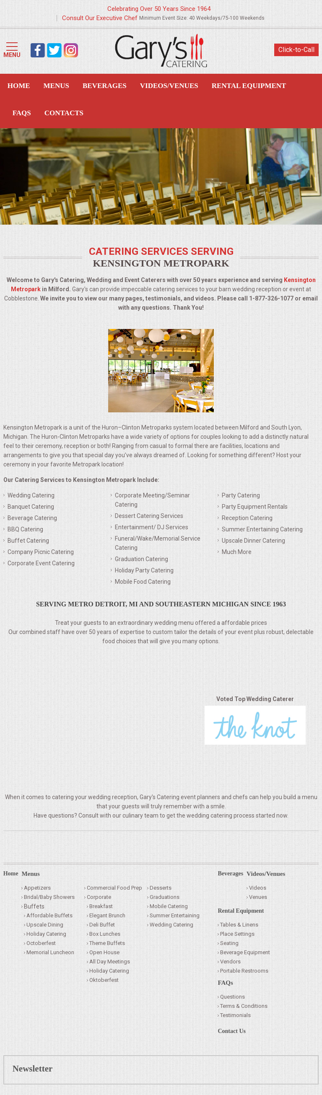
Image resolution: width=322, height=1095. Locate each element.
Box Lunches (104, 934)
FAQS (22, 113)
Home (19, 86)
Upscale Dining (44, 925)
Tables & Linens (239, 925)
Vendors (230, 961)
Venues (258, 897)
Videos (257, 888)
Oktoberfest (104, 980)
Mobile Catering (169, 906)
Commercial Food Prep (114, 888)
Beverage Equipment (245, 952)
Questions (232, 997)
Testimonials (235, 1015)
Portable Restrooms (244, 971)
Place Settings (237, 934)
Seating (229, 943)
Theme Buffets (107, 943)
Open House (104, 952)
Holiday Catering (46, 934)
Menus (56, 86)
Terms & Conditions (243, 1006)
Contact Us (232, 1031)
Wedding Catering (171, 925)
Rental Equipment (249, 86)
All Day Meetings (109, 961)
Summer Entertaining (175, 915)
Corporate (99, 897)
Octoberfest (41, 943)
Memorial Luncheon (50, 952)
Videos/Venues (169, 86)
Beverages (105, 86)
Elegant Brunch (107, 915)
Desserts (160, 888)
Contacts (63, 113)
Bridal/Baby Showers (49, 897)
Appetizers (37, 888)
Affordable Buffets (49, 915)
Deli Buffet (102, 925)
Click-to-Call (296, 50)
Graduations (164, 897)
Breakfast (101, 906)
